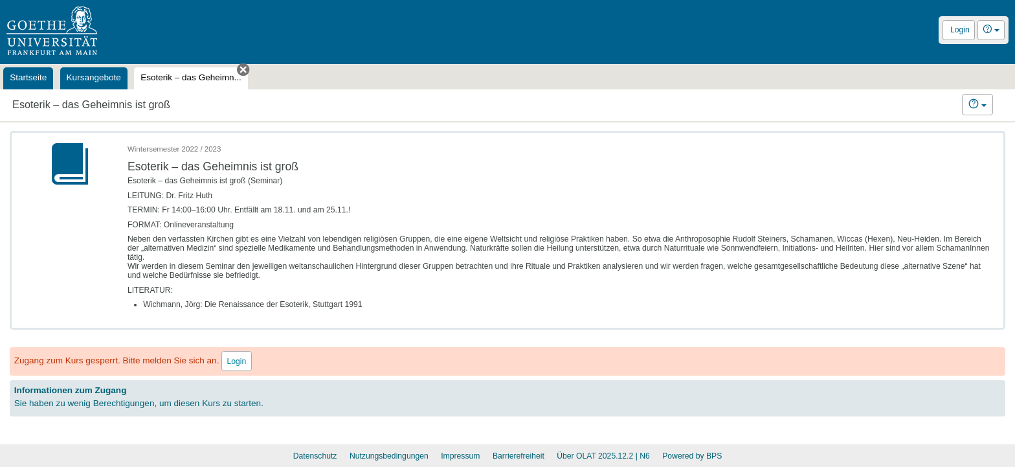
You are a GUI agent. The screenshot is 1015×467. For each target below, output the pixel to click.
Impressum (460, 456)
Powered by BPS (692, 456)
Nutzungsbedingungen (389, 456)
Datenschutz (315, 456)
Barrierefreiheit (518, 456)
